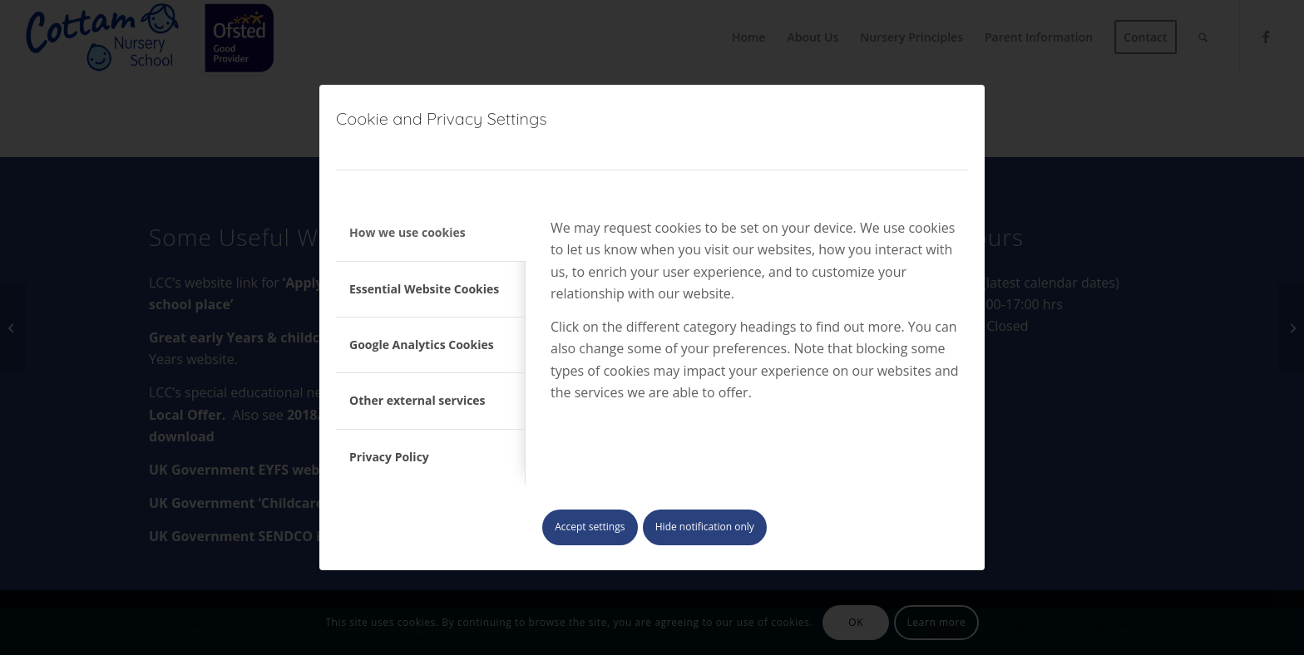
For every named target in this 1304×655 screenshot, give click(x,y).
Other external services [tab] (417, 400)
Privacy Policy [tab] (389, 457)
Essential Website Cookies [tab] (424, 289)
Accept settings (590, 527)
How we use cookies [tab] (407, 232)
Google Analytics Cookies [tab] (421, 344)
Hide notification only (704, 527)
